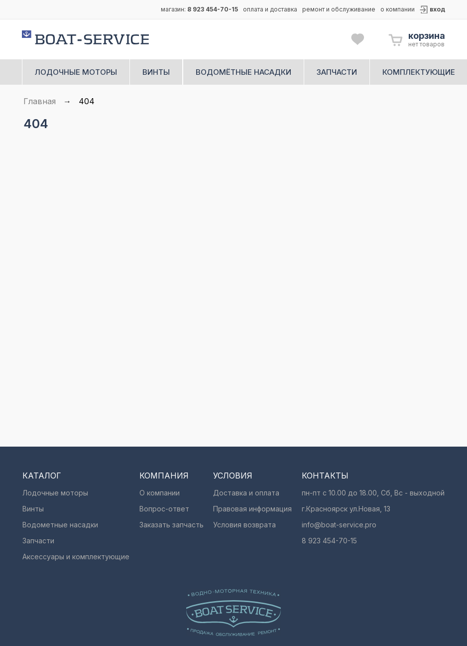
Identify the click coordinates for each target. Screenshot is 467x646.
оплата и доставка (270, 9)
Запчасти (38, 540)
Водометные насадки (60, 524)
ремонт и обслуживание (338, 9)
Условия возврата (244, 524)
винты (156, 72)
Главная (39, 101)
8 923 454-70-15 (212, 9)
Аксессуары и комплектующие (75, 556)
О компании (159, 492)
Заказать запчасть (171, 524)
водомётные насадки (243, 72)
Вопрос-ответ (164, 508)
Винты (33, 508)
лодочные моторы (76, 72)
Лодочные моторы (55, 492)
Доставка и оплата (246, 492)
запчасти (337, 72)
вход (437, 9)
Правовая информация (252, 508)
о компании (397, 9)
